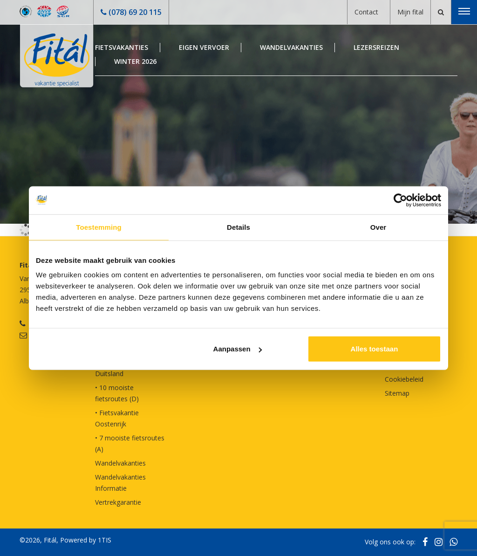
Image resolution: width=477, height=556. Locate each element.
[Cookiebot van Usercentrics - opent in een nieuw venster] (400, 200)
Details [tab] (238, 227)
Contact (366, 11)
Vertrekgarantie (118, 502)
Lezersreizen (376, 47)
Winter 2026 (135, 61)
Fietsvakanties (121, 47)
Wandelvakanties (291, 47)
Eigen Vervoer (204, 47)
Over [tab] (378, 227)
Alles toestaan (374, 349)
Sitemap (397, 393)
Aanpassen (237, 349)
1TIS (104, 539)
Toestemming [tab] (99, 227)
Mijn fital (410, 11)
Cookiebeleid (404, 379)
